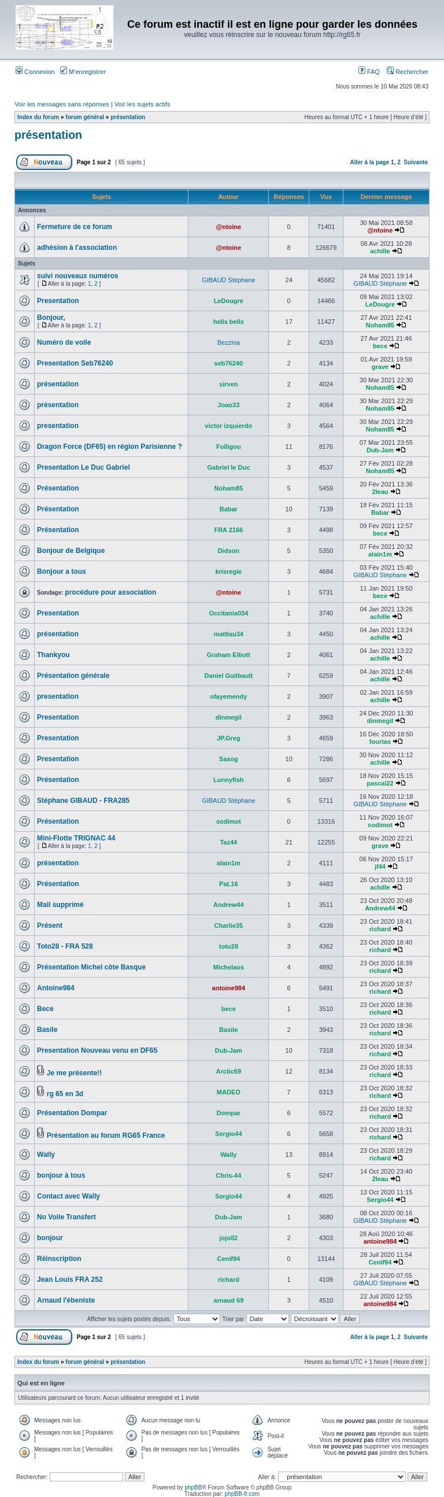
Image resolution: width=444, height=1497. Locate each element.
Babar (229, 509)
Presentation (58, 301)
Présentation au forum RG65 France (106, 1135)
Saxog (228, 758)
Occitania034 (228, 613)
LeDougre (228, 300)
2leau (380, 491)
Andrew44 (228, 904)
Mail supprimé (60, 905)
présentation (127, 117)
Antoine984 (56, 988)
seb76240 (228, 363)
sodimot (228, 821)
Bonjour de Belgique (71, 551)
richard (380, 929)
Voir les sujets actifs (142, 104)
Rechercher (407, 71)
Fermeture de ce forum (74, 227)
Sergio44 (228, 1133)
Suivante (416, 162)
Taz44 (228, 842)
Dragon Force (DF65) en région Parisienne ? (109, 447)
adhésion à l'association (77, 248)
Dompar (229, 1112)
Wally (46, 1155)
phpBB (193, 1487)
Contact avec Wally (68, 1196)
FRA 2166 (228, 529)
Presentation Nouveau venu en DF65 (97, 1050)
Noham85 (380, 325)
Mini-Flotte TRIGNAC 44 (76, 838)
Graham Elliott (228, 654)
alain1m (380, 554)
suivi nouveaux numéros (78, 276)
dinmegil (229, 717)
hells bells (228, 321)
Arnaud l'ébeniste (66, 1300)
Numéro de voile (64, 342)
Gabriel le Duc (228, 467)
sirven (228, 384)
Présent (49, 925)
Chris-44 (228, 1175)
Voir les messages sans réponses (61, 104)
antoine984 (228, 988)
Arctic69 (228, 1071)
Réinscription (59, 1259)
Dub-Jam (380, 450)
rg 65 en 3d (65, 1094)
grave (380, 366)
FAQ (369, 71)
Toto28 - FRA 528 (65, 946)
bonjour (50, 1238)
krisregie (228, 571)
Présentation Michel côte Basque (91, 967)
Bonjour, (51, 318)
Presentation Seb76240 (75, 363)
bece (380, 345)
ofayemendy (228, 696)
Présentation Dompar (72, 1113)
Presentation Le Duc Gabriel (83, 467)
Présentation (58, 488)
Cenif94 (228, 1258)
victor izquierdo (228, 425)
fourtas (380, 741)
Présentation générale (73, 676)
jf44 (380, 866)
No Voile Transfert (66, 1217)
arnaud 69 (228, 1300)
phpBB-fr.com (242, 1494)
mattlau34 (228, 633)
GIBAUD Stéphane (228, 279)
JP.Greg (228, 738)
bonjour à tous (61, 1175)
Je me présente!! (74, 1073)
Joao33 (228, 404)
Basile (47, 1030)
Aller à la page (369, 162)
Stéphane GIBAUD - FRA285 (83, 801)
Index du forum (38, 117)
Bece (45, 1009)
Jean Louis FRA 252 (70, 1279)
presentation (58, 426)
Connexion (35, 71)
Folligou (228, 446)
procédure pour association (110, 592)
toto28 (228, 946)
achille (380, 251)
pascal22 (380, 783)
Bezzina (228, 342)
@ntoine (228, 226)
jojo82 (228, 1237)
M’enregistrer (83, 71)
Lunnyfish (228, 779)
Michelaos (228, 967)
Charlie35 (228, 925)
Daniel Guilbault (228, 675)
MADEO (228, 1092)
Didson (228, 550)
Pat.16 (228, 883)
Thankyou (53, 655)
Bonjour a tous (61, 571)
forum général (84, 117)
